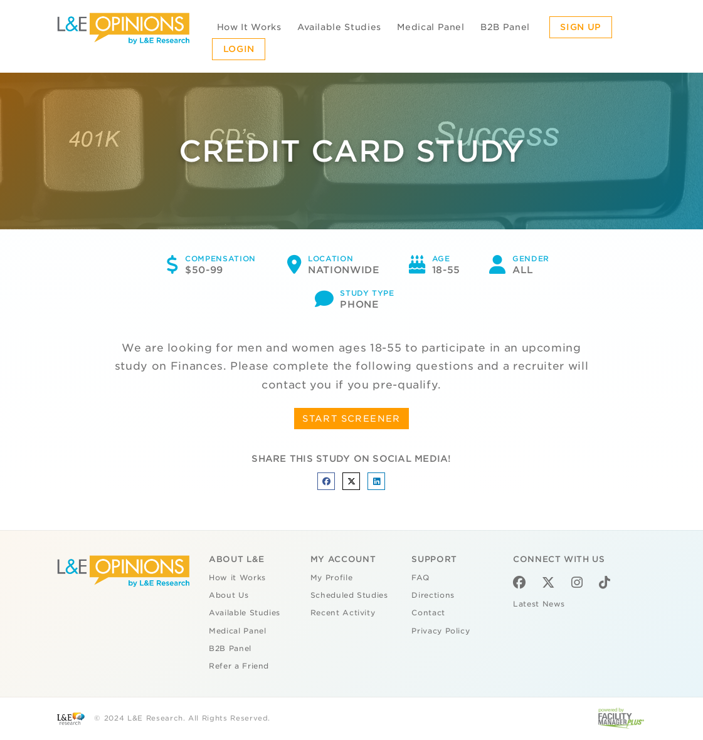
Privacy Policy (440, 631)
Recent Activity (343, 612)
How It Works (249, 27)
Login (239, 49)
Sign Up (580, 27)
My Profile (331, 577)
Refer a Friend (239, 666)
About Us (228, 595)
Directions (433, 595)
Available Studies (339, 27)
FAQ (420, 577)
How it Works (237, 577)
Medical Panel (430, 27)
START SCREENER (351, 419)
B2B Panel (505, 27)
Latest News (539, 604)
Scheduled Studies (349, 595)
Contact (428, 612)
